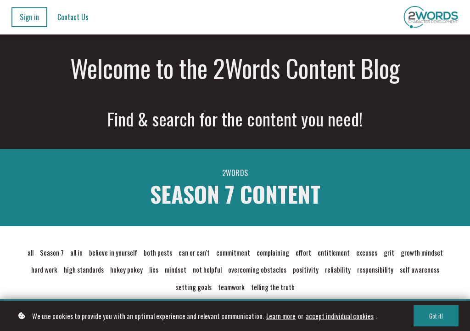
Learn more (281, 318)
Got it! (436, 317)
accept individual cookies (340, 318)
